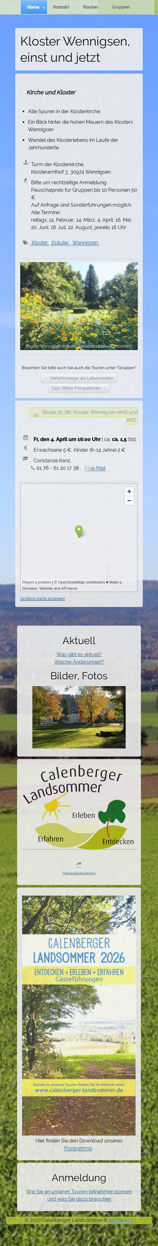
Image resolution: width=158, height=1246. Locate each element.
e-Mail (95, 468)
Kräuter (60, 243)
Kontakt (64, 7)
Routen (93, 7)
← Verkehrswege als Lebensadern (79, 378)
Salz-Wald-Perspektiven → (79, 388)
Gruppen (124, 7)
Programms (78, 1148)
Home (36, 7)
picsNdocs (121, 1220)
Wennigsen (85, 243)
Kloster (39, 243)
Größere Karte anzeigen (42, 598)
